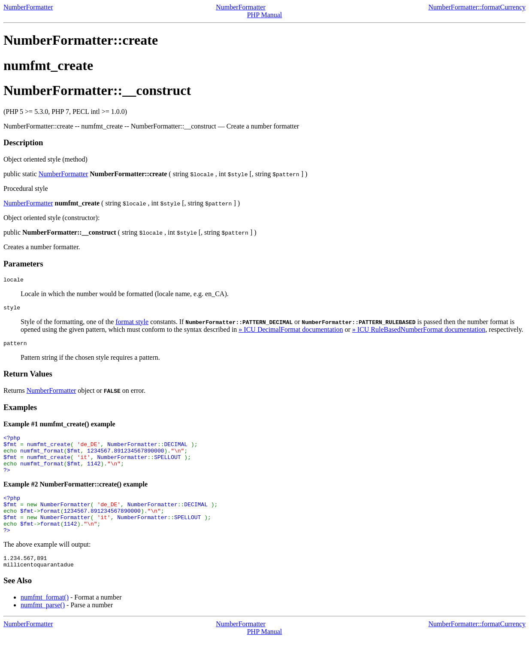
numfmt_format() (45, 619)
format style (131, 324)
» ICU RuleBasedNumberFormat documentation (419, 332)
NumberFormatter (28, 7)
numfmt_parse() (43, 626)
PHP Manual (264, 14)
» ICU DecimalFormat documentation (291, 332)
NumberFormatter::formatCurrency (477, 7)
